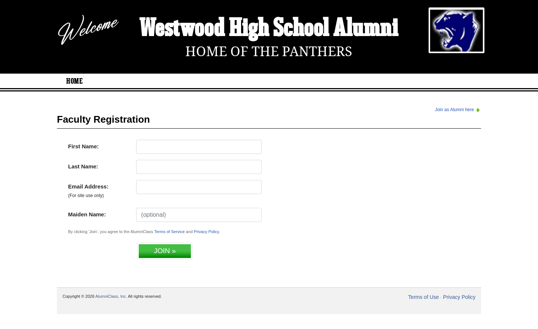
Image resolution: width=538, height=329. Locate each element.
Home (74, 81)
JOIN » (165, 251)
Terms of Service (169, 231)
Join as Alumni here (458, 109)
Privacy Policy (206, 231)
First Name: (83, 146)
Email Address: (88, 190)
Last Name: (83, 166)
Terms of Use (423, 297)
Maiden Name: (87, 214)
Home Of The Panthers (268, 51)
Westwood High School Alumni (268, 29)
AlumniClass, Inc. (111, 296)
